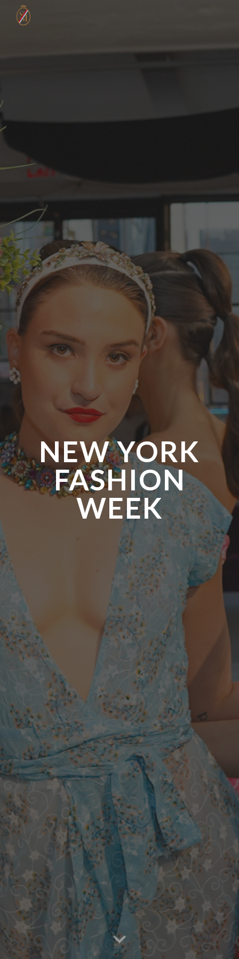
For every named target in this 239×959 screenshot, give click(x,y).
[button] (119, 940)
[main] (119, 480)
